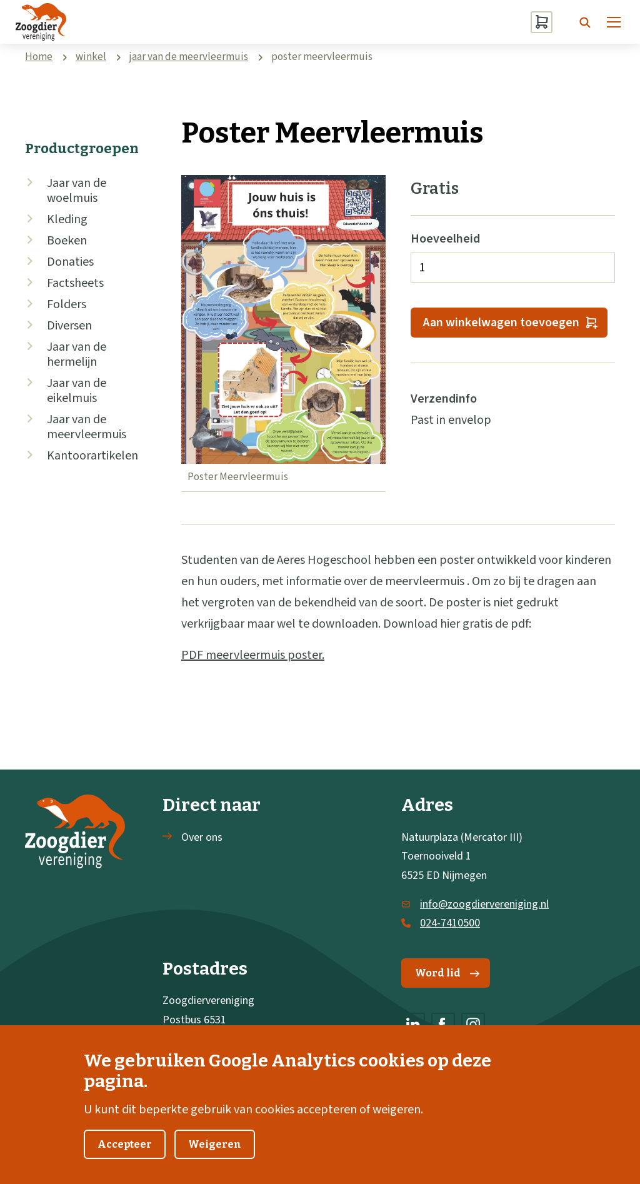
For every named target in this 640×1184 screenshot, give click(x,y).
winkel (91, 56)
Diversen (69, 325)
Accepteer (125, 1157)
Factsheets (75, 283)
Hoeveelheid (445, 239)
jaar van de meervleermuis (188, 56)
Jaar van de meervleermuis (86, 427)
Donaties (70, 262)
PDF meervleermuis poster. (252, 655)
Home (38, 56)
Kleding (67, 219)
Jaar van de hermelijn (76, 354)
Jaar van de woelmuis (76, 190)
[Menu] (613, 22)
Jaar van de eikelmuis (76, 390)
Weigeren (214, 1157)
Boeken (67, 240)
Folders (66, 304)
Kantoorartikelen (92, 455)
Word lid (447, 973)
